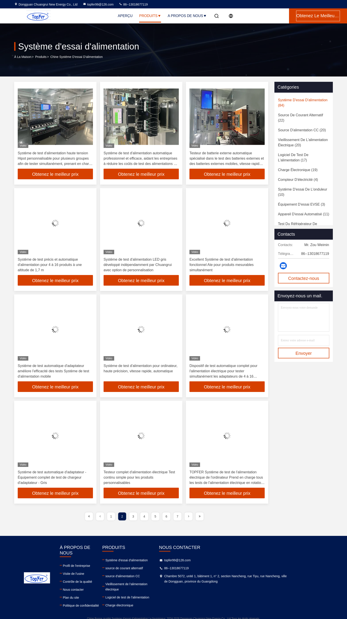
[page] (89, 516)
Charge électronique (184, 600)
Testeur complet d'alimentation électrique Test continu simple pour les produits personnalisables (139, 477)
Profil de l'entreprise (107, 560)
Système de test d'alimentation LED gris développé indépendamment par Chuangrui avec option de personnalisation (138, 265)
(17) (293, 157)
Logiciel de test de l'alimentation (192, 592)
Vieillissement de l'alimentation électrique (198, 584)
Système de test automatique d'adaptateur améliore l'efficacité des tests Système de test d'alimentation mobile (53, 371)
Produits (150, 16)
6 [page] (166, 516)
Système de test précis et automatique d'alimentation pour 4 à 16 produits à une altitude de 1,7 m (50, 265)
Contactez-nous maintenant (303, 279)
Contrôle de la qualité (108, 576)
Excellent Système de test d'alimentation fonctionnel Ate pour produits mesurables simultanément (221, 265)
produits (40, 57)
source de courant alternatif (189, 568)
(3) (301, 204)
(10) (302, 192)
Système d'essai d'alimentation (191, 560)
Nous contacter (104, 584)
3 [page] (133, 516)
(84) (303, 102)
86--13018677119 (133, 4)
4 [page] (144, 516)
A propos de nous (187, 16)
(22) (300, 117)
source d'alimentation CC (187, 576)
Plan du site (102, 592)
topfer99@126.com (98, 4)
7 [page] (177, 516)
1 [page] (111, 516)
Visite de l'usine (105, 568)
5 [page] (155, 516)
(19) (298, 170)
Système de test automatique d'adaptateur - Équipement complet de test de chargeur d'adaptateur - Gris (52, 477)
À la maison (22, 57)
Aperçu (125, 16)
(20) (302, 130)
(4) (298, 179)
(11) (303, 214)
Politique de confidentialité (112, 600)
